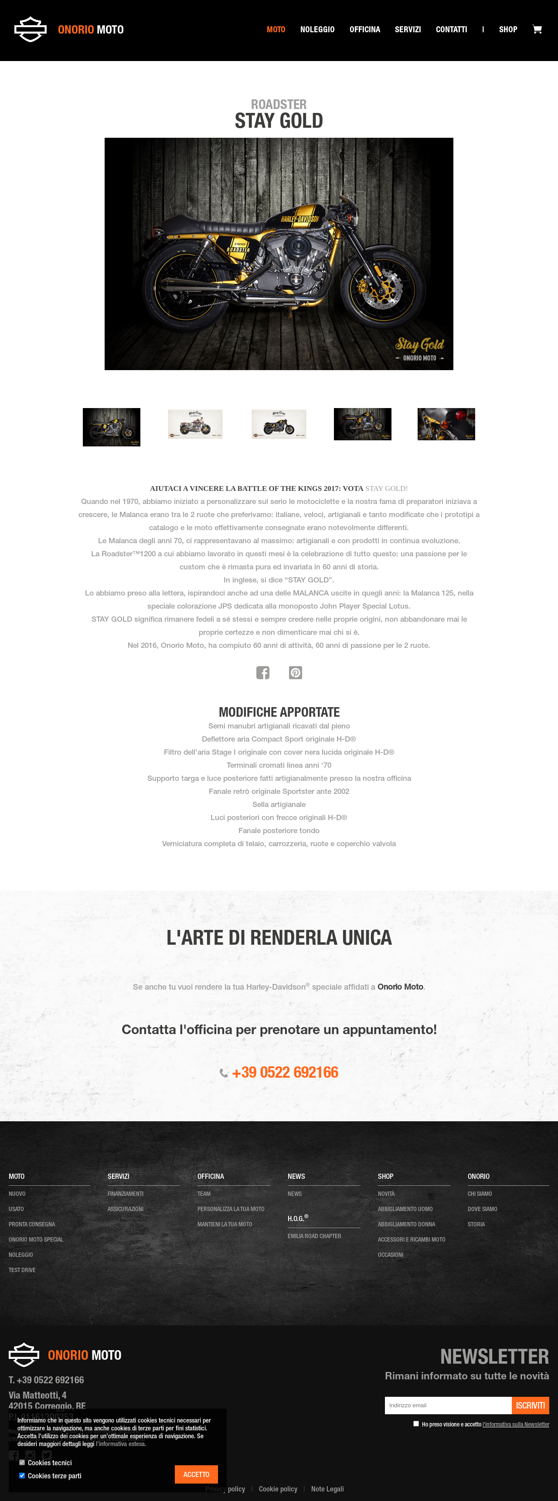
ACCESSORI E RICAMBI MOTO (412, 1240)
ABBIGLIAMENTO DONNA (406, 1225)
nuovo (17, 1194)
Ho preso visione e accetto (485, 1425)
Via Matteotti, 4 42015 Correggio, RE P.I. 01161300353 (47, 1407)
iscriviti (530, 1406)
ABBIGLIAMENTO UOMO (405, 1210)
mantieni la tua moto (224, 1225)
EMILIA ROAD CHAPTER (314, 1237)
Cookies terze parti (55, 1477)
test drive (22, 1271)
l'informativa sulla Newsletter (516, 1425)
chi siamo (480, 1194)
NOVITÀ (386, 1194)
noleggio (21, 1256)
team (204, 1194)
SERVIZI (408, 30)
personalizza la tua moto (231, 1210)
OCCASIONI (390, 1256)
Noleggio (317, 30)
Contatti (451, 30)
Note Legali (327, 1490)
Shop (508, 30)
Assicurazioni (125, 1210)
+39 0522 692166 (279, 1074)
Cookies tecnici (50, 1463)
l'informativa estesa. (121, 1444)
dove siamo (482, 1210)
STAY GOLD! (386, 488)
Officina (365, 30)
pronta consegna (32, 1225)
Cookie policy (278, 1490)
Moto (276, 30)
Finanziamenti (125, 1194)
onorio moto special (36, 1240)
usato (16, 1210)
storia (476, 1225)
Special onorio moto (65, 71)
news (295, 1194)
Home (29, 71)
